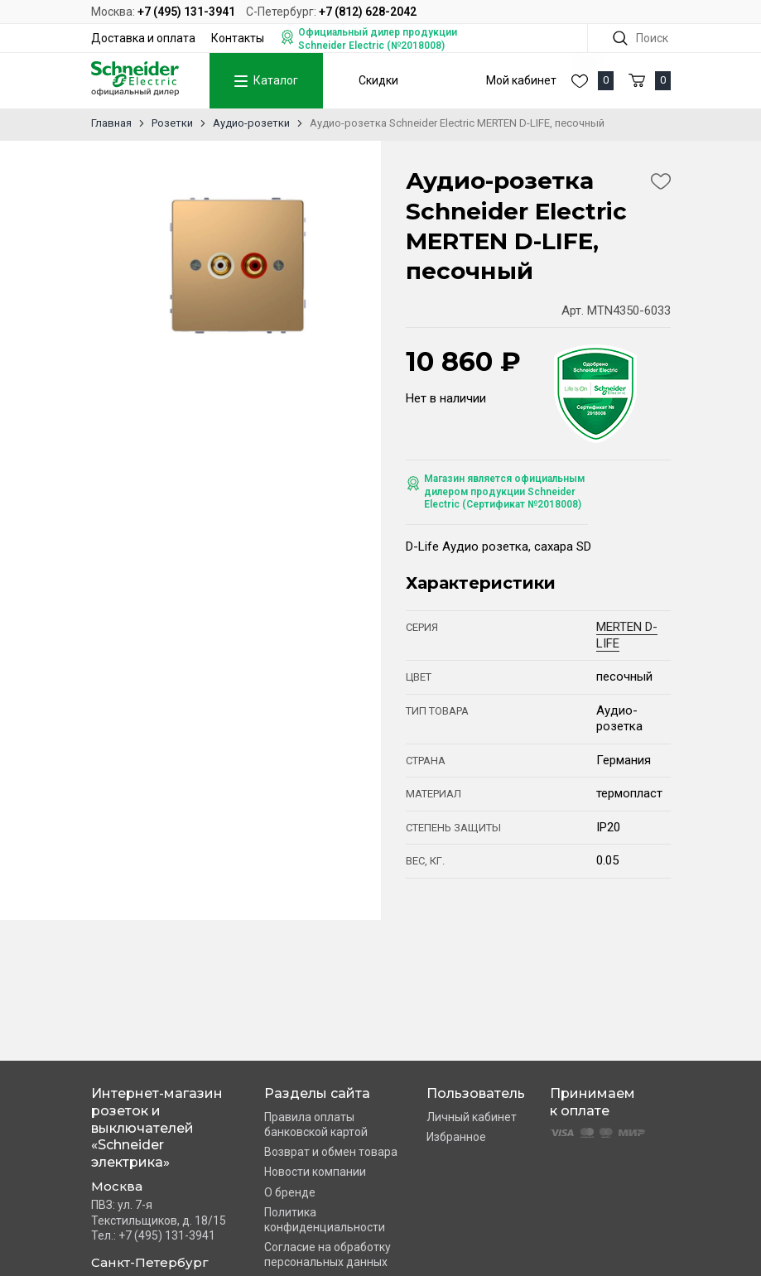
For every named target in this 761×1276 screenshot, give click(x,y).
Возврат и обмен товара (330, 1151)
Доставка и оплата (143, 38)
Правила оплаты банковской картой (316, 1124)
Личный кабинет (471, 1117)
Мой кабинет (521, 80)
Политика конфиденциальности (324, 1220)
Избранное (456, 1137)
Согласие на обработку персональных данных (327, 1254)
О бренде (289, 1192)
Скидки (378, 80)
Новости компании (315, 1171)
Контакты (237, 38)
